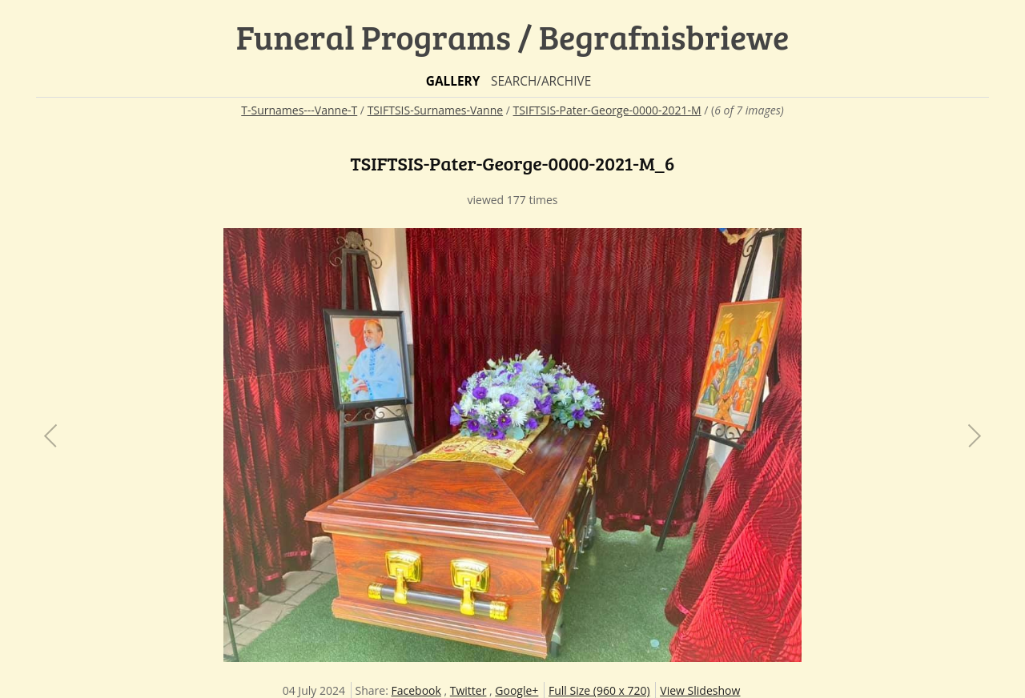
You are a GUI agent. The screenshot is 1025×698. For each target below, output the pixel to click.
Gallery (453, 81)
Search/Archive (541, 81)
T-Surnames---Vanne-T (299, 110)
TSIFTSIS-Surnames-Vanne (436, 110)
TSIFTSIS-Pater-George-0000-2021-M (607, 110)
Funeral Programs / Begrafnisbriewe (513, 36)
